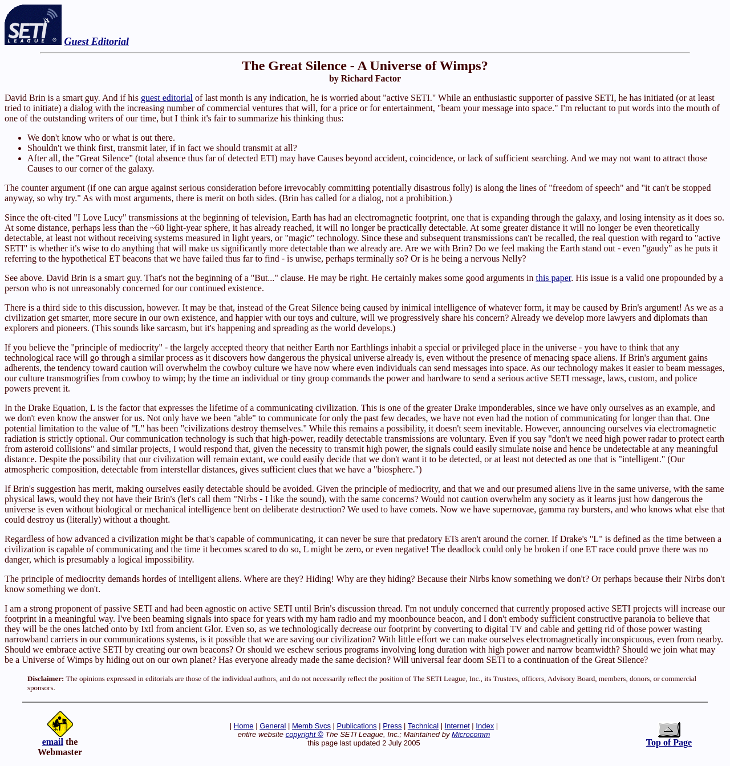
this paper (553, 278)
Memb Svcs (311, 726)
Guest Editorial (96, 41)
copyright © (304, 734)
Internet (457, 726)
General (272, 726)
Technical (423, 726)
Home (244, 726)
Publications (357, 726)
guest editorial (167, 98)
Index (485, 726)
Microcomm (471, 734)
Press (392, 726)
